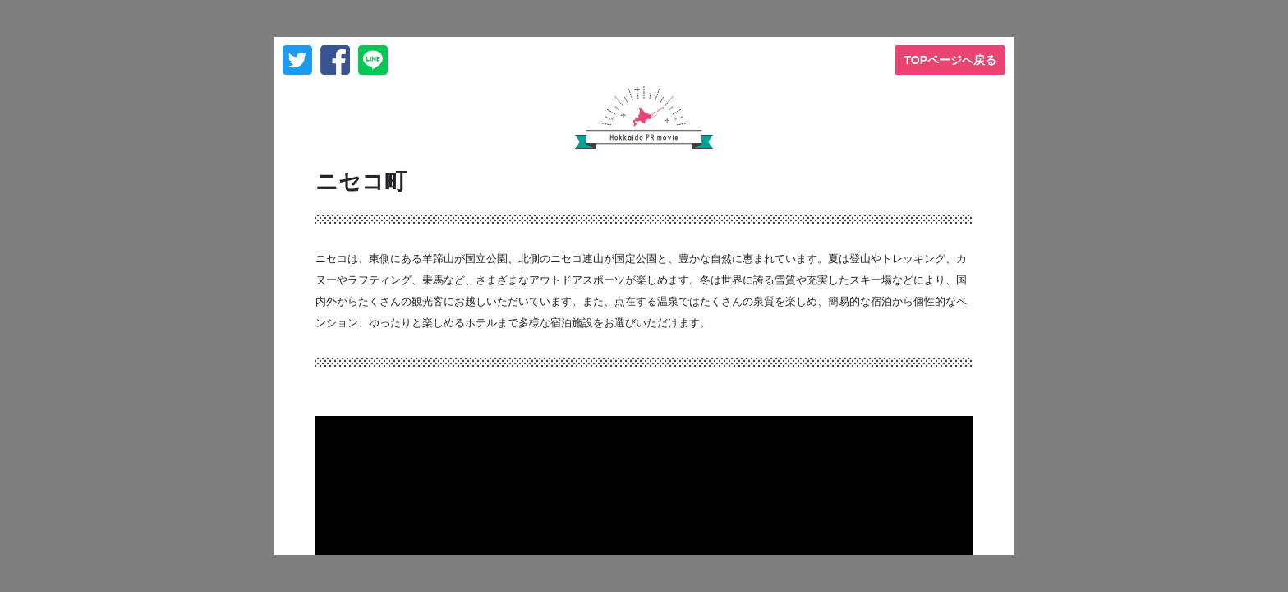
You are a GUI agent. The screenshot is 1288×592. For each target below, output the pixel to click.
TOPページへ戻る (950, 60)
